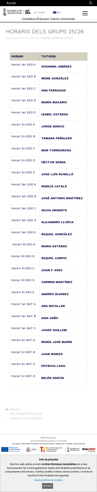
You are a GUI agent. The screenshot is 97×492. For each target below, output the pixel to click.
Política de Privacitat (30, 444)
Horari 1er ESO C (24, 91)
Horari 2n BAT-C (24, 361)
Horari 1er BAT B (24, 314)
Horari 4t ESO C (23, 267)
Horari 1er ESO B (24, 79)
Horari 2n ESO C (23, 150)
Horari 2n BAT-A (24, 338)
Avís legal (16, 444)
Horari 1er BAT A (24, 302)
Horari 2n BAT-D (24, 373)
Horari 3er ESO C (24, 208)
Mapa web (60, 444)
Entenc (47, 486)
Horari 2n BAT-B (23, 349)
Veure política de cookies (48, 480)
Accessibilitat (79, 444)
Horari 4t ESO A (24, 244)
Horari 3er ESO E (24, 232)
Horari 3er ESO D (24, 220)
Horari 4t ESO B (23, 255)
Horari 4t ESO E (23, 291)
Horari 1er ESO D (24, 103)
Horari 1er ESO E (24, 114)
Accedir (11, 3)
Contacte (68, 444)
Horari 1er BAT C (24, 326)
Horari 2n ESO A (23, 126)
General (14, 409)
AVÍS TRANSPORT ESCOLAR (26, 413)
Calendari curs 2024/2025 (26, 418)
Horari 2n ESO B (23, 138)
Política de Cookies (47, 444)
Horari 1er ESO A (24, 68)
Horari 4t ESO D (23, 279)
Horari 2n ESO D (23, 161)
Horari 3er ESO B (24, 197)
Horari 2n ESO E (23, 173)
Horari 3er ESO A (24, 185)
